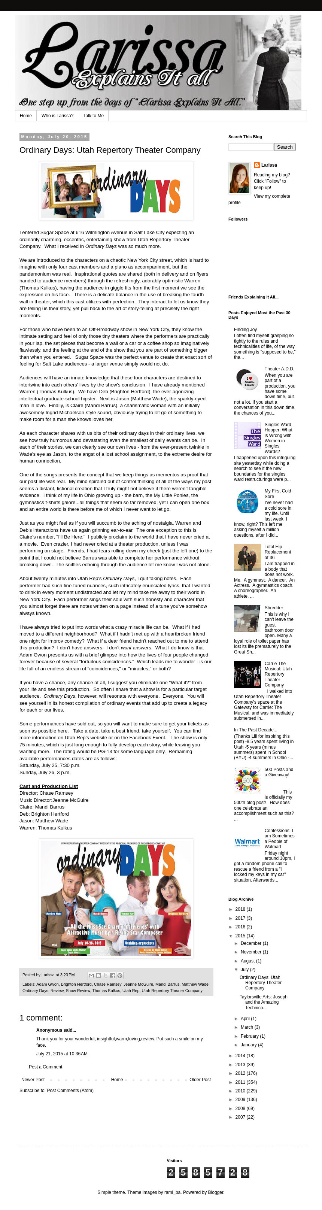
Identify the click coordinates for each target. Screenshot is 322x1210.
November (252, 952)
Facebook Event (147, 737)
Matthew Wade (195, 984)
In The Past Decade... (255, 730)
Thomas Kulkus (106, 990)
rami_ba (172, 1192)
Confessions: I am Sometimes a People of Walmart (280, 838)
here (62, 731)
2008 (241, 1108)
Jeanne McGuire (138, 984)
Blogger (216, 1192)
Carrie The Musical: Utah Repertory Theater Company (278, 674)
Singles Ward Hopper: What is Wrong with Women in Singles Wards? (278, 438)
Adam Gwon (47, 984)
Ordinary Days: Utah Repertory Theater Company (261, 983)
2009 (241, 1099)
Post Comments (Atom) (70, 1090)
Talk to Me (93, 115)
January (249, 1044)
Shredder (274, 607)
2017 (241, 918)
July (245, 969)
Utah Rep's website (86, 737)
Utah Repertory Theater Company (172, 990)
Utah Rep (131, 990)
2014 (241, 1055)
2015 (241, 935)
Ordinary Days (35, 990)
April (246, 1018)
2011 (241, 1082)
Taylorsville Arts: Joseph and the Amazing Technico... (264, 1002)
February (250, 1036)
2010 (241, 1091)
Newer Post (33, 1079)
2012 (241, 1073)
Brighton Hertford (76, 984)
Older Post (200, 1079)
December (252, 943)
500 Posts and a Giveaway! (279, 772)
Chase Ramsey (107, 984)
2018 (241, 909)
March (248, 1027)
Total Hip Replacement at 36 (278, 552)
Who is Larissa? (57, 115)
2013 (241, 1064)
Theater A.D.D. (279, 369)
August (248, 961)
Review (57, 990)
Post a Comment (45, 1067)
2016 (241, 927)
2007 (241, 1117)
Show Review (78, 990)
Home (26, 115)
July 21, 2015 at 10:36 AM (62, 1053)
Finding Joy (245, 329)
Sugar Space (54, 232)
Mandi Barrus (167, 984)
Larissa (269, 165)
